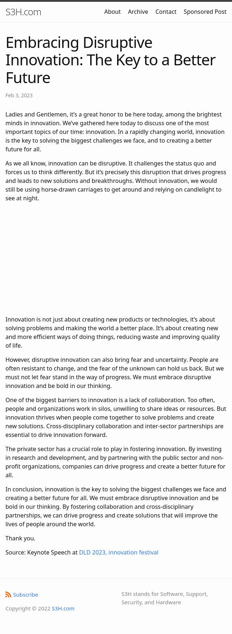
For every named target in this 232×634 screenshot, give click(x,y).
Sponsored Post (205, 12)
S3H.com (23, 11)
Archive (138, 12)
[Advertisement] (116, 259)
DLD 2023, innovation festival (118, 552)
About (112, 12)
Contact (165, 12)
